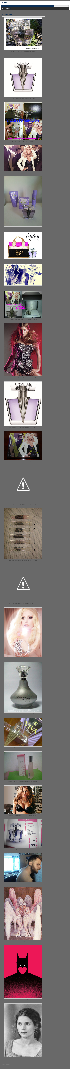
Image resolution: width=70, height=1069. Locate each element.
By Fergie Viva (7, 14)
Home (2, 6)
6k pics (4, 3)
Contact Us (8, 8)
